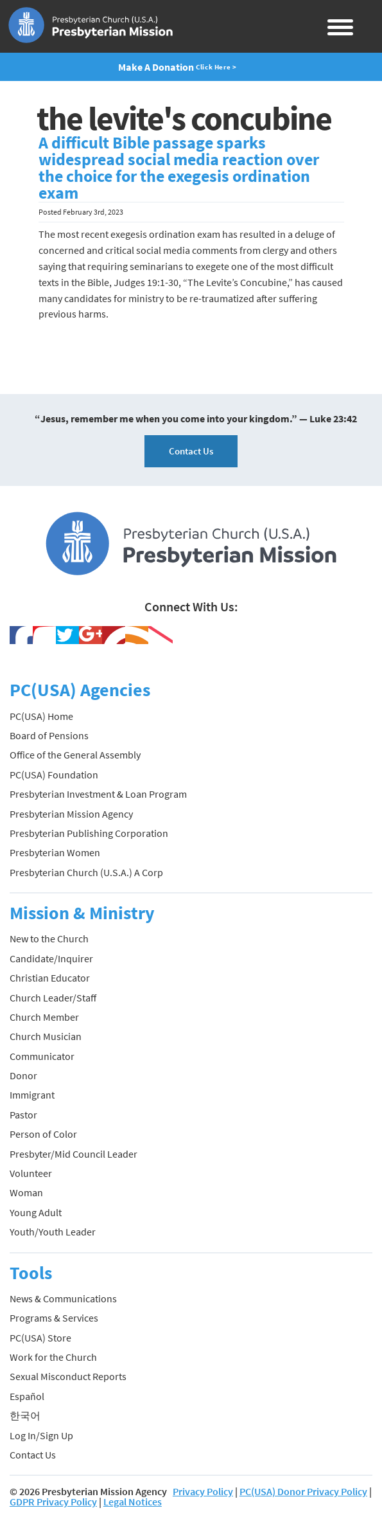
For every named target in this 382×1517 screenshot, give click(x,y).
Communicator (42, 1056)
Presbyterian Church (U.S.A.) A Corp (86, 872)
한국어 (25, 1415)
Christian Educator (50, 977)
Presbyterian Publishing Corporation (89, 833)
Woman (26, 1192)
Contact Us (191, 451)
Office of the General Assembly (75, 754)
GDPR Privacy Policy (53, 1501)
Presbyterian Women (55, 852)
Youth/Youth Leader (53, 1231)
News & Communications (63, 1298)
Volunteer (31, 1173)
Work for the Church (53, 1357)
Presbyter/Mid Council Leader (73, 1153)
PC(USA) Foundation (54, 774)
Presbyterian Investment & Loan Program (98, 793)
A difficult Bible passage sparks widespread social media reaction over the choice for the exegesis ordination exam (179, 167)
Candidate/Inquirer (51, 958)
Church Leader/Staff (53, 997)
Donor (23, 1075)
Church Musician (46, 1036)
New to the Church (49, 938)
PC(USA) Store (40, 1337)
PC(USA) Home (41, 716)
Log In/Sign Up (41, 1435)
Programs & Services (54, 1317)
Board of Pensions (49, 735)
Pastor (23, 1114)
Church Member (44, 1016)
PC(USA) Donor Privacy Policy (303, 1491)
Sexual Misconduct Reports (68, 1376)
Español (27, 1396)
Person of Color (43, 1133)
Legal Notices (132, 1501)
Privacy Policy (203, 1491)
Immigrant (32, 1094)
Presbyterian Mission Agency (71, 813)
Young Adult (36, 1212)
